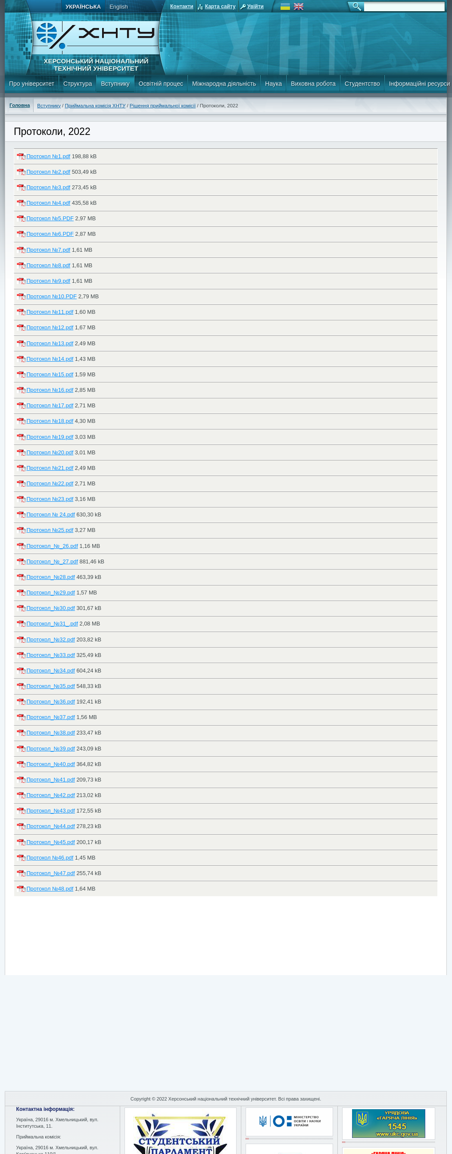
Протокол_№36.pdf (50, 701)
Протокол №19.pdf (49, 437)
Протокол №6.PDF (50, 234)
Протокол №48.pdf (49, 888)
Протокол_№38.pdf (50, 732)
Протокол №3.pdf (48, 187)
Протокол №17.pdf (49, 405)
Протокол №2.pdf (48, 172)
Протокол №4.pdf (48, 203)
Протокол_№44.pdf (50, 826)
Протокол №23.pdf (49, 499)
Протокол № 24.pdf (50, 514)
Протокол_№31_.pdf (52, 623)
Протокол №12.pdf (49, 327)
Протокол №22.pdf (49, 483)
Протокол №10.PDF (51, 296)
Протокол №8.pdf (48, 265)
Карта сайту (220, 6)
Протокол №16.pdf (49, 390)
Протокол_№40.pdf (50, 764)
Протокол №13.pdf (49, 343)
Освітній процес (161, 83)
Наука (273, 83)
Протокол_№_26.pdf (52, 546)
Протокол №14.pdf (49, 359)
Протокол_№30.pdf (50, 608)
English (118, 6)
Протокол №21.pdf (49, 468)
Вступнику (115, 83)
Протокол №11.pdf (49, 312)
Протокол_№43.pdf (50, 810)
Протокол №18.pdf (49, 421)
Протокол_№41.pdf (50, 779)
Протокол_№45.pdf (50, 842)
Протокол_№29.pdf (50, 592)
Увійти (255, 6)
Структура (77, 83)
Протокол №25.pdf (49, 530)
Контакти (181, 6)
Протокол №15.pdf (49, 374)
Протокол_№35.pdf (50, 686)
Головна (19, 105)
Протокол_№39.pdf (50, 748)
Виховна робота (313, 83)
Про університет (31, 83)
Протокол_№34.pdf (50, 670)
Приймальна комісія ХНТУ (95, 105)
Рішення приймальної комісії (163, 105)
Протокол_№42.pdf (50, 795)
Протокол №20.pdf (49, 452)
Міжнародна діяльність (224, 83)
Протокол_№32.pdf (50, 639)
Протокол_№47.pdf (50, 873)
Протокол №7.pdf (48, 250)
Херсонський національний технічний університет (96, 64)
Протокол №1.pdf (48, 156)
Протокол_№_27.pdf (52, 561)
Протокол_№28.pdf (50, 577)
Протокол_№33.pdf (50, 655)
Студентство (362, 83)
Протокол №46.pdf (49, 857)
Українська (83, 6)
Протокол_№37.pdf (50, 717)
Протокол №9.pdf (48, 281)
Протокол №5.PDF (50, 218)
